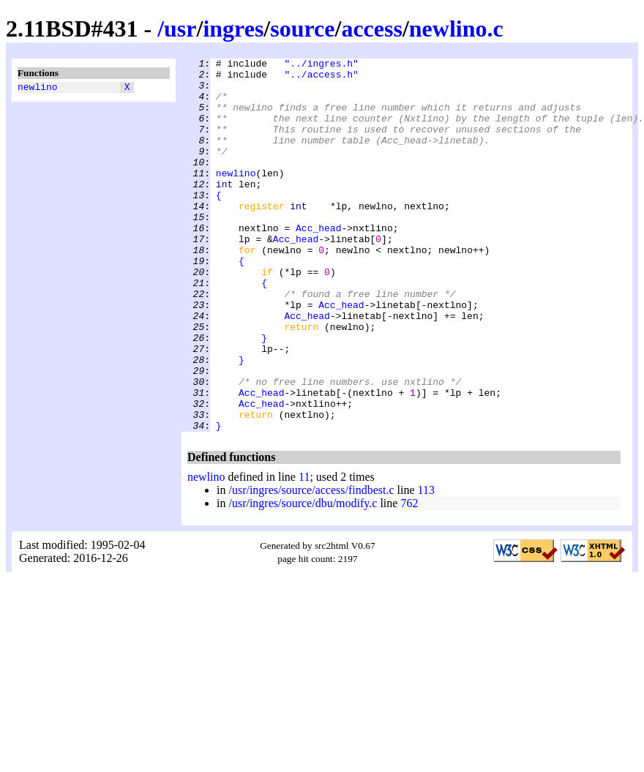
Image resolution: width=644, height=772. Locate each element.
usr (180, 28)
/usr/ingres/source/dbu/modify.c (302, 577)
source (302, 28)
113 (426, 564)
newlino (38, 88)
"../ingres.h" (321, 65)
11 (304, 551)
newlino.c (456, 28)
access (371, 28)
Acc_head (318, 262)
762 (409, 577)
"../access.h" (321, 78)
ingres (233, 28)
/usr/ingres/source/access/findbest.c (311, 564)
